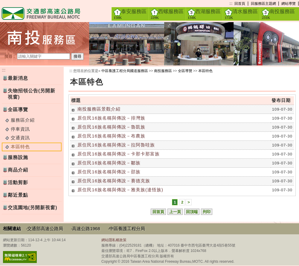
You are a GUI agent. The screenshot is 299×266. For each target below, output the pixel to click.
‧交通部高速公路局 (44, 228)
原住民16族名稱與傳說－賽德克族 (113, 180)
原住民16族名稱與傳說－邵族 (109, 171)
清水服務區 (241, 14)
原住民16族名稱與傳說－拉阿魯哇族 (116, 144)
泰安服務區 (130, 14)
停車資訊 (20, 129)
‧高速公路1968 (85, 228)
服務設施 (18, 157)
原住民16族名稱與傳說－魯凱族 (111, 126)
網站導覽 (288, 3)
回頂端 (192, 212)
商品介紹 (18, 169)
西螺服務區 (167, 14)
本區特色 (205, 71)
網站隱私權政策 (113, 240)
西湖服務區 (204, 14)
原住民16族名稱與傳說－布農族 (111, 135)
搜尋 (77, 56)
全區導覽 (18, 109)
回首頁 (239, 3)
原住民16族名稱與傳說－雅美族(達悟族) (120, 189)
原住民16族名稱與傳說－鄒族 (109, 162)
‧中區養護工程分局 (126, 228)
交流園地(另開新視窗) (32, 207)
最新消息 (18, 78)
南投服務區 (278, 14)
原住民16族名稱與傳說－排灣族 (111, 117)
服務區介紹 (23, 120)
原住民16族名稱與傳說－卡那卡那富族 (118, 153)
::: (230, 3)
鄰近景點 (18, 195)
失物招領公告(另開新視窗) (31, 94)
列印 (206, 212)
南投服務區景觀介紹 (98, 108)
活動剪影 (18, 182)
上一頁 (175, 212)
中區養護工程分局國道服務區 (124, 71)
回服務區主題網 (263, 3)
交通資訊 (20, 137)
